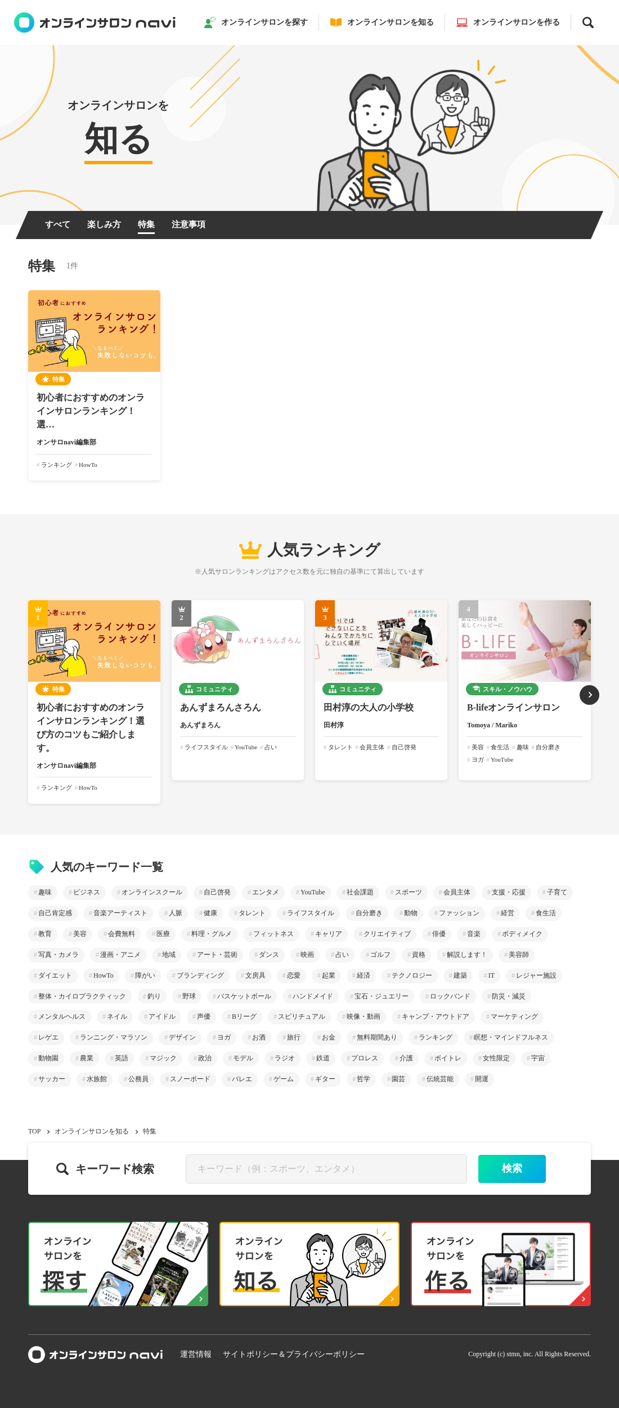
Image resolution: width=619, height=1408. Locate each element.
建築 (460, 975)
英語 (121, 1058)
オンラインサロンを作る (508, 22)
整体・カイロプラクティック (82, 996)
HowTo (103, 975)
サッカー (51, 1079)
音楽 (474, 934)
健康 (210, 913)
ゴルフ (380, 955)
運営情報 (196, 1354)
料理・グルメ (211, 934)
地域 (169, 955)
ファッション (459, 913)
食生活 (546, 913)
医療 (163, 934)
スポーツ (408, 892)
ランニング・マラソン (113, 1037)
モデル (243, 1058)
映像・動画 (363, 1016)
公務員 (138, 1079)
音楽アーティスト (120, 913)
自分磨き (369, 913)
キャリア (328, 934)
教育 (45, 934)
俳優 (439, 934)
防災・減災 (509, 996)
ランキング (435, 1037)
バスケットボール (244, 996)
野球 (189, 996)
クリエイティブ (387, 934)
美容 (80, 934)
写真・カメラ (58, 955)
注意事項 (188, 224)
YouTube (312, 892)
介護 (406, 1058)
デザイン (182, 1037)
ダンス (269, 955)
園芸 (398, 1079)
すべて (57, 224)
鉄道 (323, 1058)
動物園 (48, 1058)
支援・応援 (509, 892)
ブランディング (200, 975)
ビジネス (86, 892)
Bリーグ (244, 1016)
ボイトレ (447, 1058)
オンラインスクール (152, 892)
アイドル (162, 1016)
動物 (411, 913)
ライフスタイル (310, 913)
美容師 (519, 955)
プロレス (364, 1058)
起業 (328, 975)
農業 (86, 1058)
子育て (557, 892)
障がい (145, 975)
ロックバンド (450, 996)
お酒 (259, 1037)
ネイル (117, 1016)
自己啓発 (217, 892)
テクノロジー (412, 975)
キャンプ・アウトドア (435, 1016)
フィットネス (273, 934)
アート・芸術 (217, 955)
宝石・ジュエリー (382, 996)
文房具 (255, 975)
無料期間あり (377, 1037)
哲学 (363, 1079)
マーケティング (514, 1016)
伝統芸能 (440, 1079)
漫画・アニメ (120, 955)
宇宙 (538, 1058)
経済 (363, 975)
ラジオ (285, 1058)
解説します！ (467, 955)
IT (491, 975)
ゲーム (283, 1079)
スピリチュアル (301, 1016)
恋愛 (293, 975)
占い (342, 955)
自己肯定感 (55, 913)
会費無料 (121, 934)
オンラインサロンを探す (256, 22)
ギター (325, 1079)
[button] (589, 695)
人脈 (175, 913)
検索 (512, 1168)
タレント (252, 913)
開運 (481, 1079)
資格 (418, 955)
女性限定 (496, 1058)
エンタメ (265, 892)
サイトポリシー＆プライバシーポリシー (294, 1354)
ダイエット (55, 975)
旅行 (293, 1037)
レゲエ (48, 1037)
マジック (163, 1058)
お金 (328, 1037)
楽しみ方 (104, 224)
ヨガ (224, 1037)
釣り (154, 996)
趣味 (45, 892)
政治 (205, 1058)
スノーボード (190, 1079)
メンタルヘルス (62, 1016)
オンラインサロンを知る (382, 22)
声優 (203, 1016)
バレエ (242, 1079)
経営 (507, 913)
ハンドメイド (313, 996)
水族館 (97, 1079)
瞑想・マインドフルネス (511, 1037)
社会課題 (360, 892)
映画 (307, 955)
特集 (146, 224)
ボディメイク (522, 934)
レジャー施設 (536, 975)
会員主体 (456, 892)
